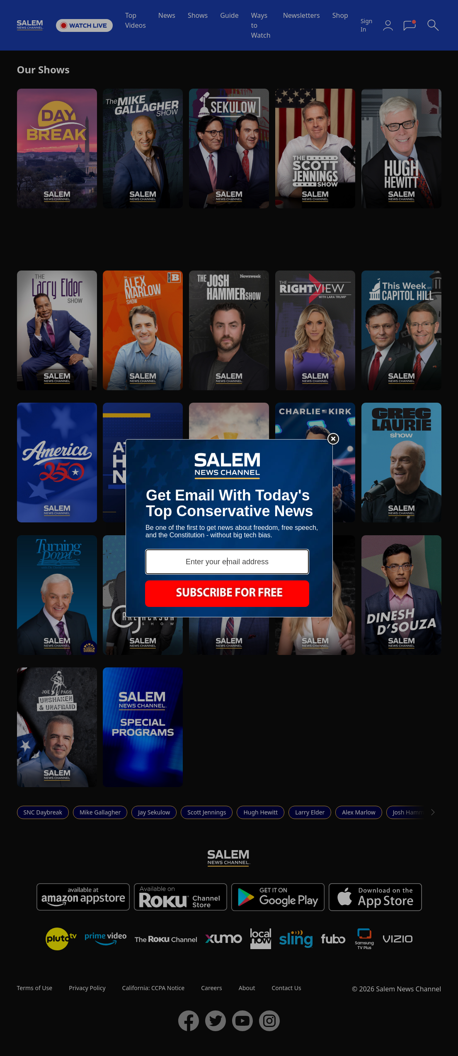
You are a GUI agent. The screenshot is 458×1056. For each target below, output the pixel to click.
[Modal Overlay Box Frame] (229, 528)
